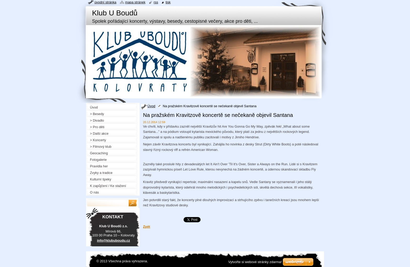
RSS (156, 2)
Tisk (168, 2)
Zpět (146, 227)
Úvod (151, 106)
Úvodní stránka (105, 2)
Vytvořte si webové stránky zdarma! (255, 262)
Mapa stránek (135, 2)
